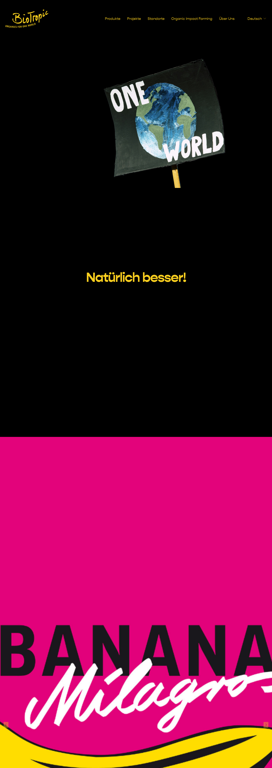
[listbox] (254, 18)
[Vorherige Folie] (6, 725)
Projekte (134, 19)
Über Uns (227, 19)
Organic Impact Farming (191, 19)
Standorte (156, 19)
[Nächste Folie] (266, 725)
